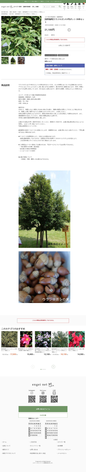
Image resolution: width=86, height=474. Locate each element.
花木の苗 (11, 14)
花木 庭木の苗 (4, 12)
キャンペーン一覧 (35, 446)
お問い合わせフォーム (43, 409)
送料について (48, 61)
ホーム (4, 442)
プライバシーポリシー (64, 449)
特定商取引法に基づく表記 (38, 453)
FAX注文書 (43, 415)
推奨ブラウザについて (9, 453)
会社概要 (60, 446)
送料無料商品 (4, 14)
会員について (6, 446)
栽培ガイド (6, 449)
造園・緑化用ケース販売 (15, 12)
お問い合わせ (34, 449)
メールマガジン (62, 453)
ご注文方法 (33, 442)
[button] (53, 366)
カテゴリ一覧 (61, 442)
